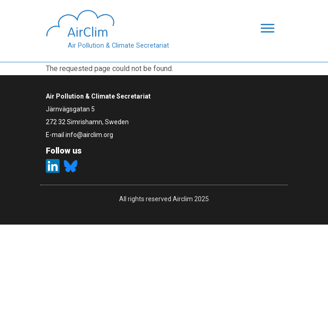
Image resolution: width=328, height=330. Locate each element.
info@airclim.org (89, 134)
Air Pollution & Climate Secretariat (118, 46)
